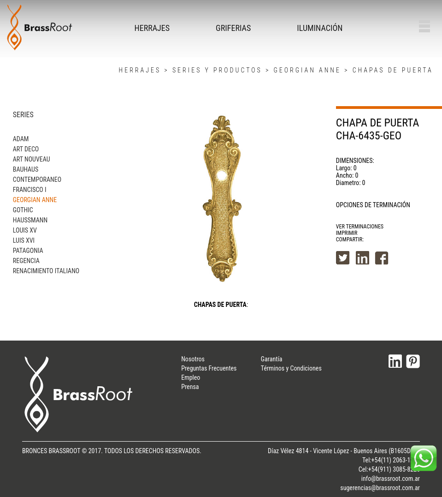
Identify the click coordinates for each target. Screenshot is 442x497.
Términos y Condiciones (291, 368)
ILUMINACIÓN (319, 28)
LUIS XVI (24, 240)
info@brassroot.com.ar (390, 478)
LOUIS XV (25, 230)
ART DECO (26, 149)
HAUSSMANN (30, 220)
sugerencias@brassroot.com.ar (380, 487)
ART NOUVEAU (31, 159)
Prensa (190, 386)
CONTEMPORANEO (37, 179)
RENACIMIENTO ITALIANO (46, 271)
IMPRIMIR (347, 233)
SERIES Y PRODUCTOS (217, 70)
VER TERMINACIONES (359, 226)
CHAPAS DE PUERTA (393, 70)
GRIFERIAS (233, 28)
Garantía (272, 359)
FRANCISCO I (30, 189)
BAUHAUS (25, 169)
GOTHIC (23, 210)
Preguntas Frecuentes (208, 368)
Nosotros (193, 359)
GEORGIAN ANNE (307, 70)
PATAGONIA (28, 250)
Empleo (190, 377)
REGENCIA (26, 260)
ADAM (21, 139)
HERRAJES (152, 28)
